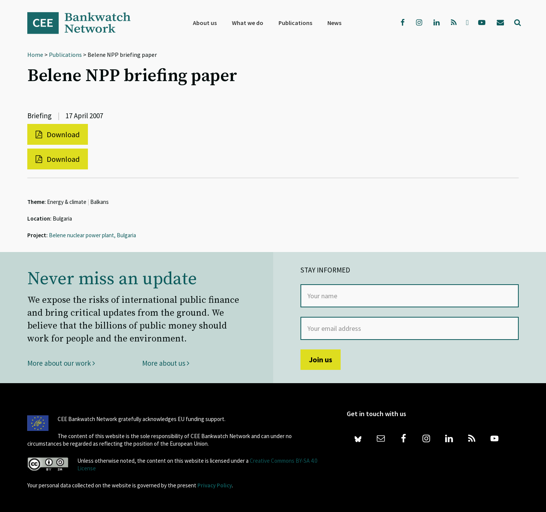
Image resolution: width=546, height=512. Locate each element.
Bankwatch (84, 23)
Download (58, 134)
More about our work (61, 363)
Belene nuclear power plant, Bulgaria (92, 235)
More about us (165, 363)
